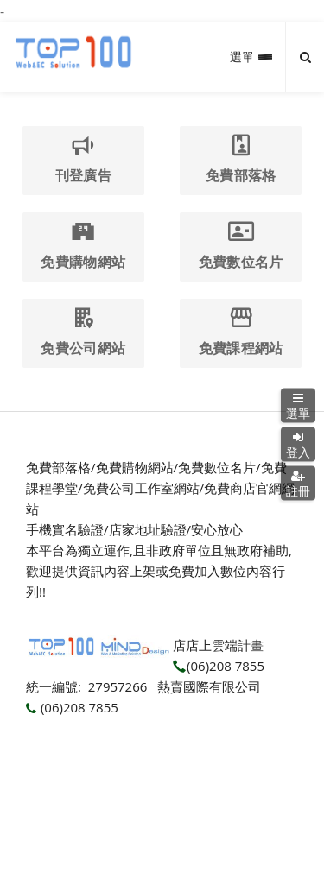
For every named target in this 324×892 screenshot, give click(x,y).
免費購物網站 (83, 245)
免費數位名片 (240, 245)
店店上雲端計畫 (218, 645)
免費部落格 (240, 159)
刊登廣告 (83, 159)
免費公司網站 (83, 332)
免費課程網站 (240, 332)
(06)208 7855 (218, 665)
